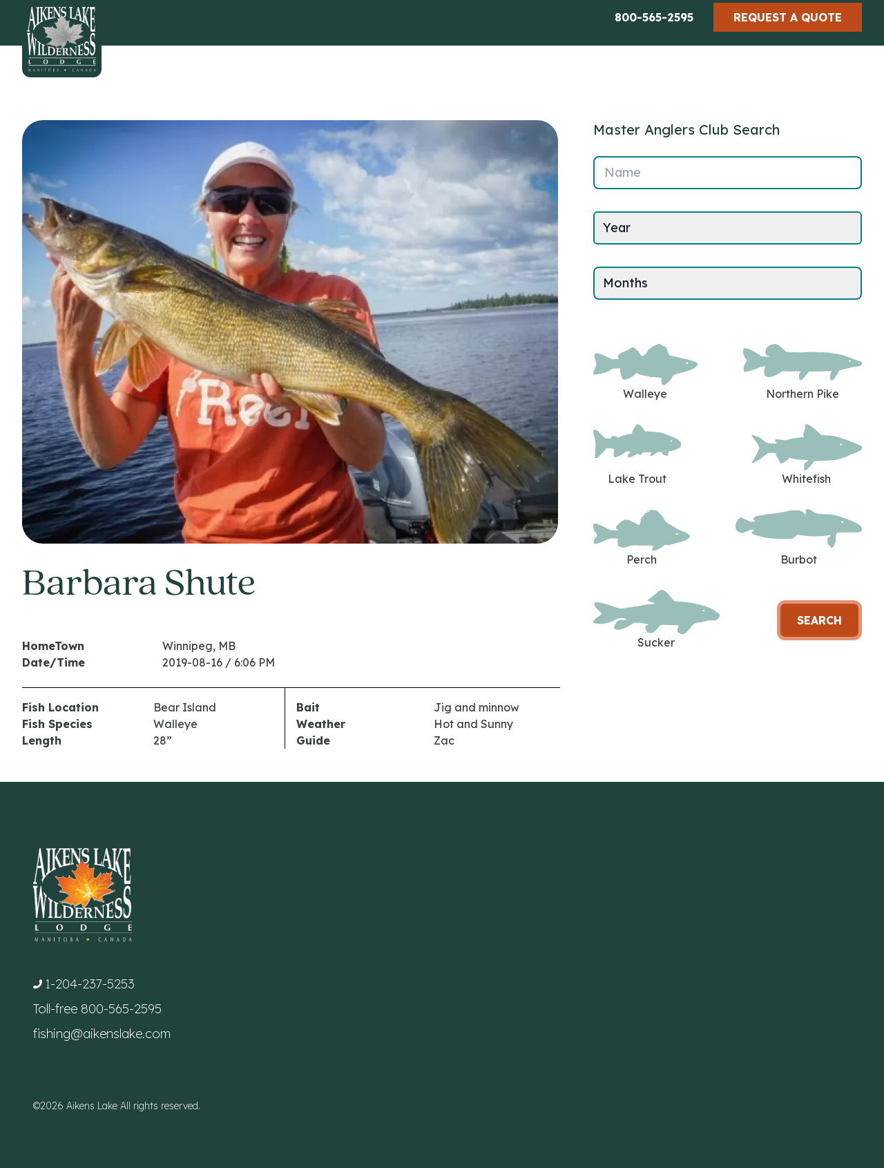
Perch (641, 537)
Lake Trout (637, 455)
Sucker (656, 620)
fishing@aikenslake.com (102, 1034)
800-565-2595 (654, 17)
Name (622, 172)
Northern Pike (802, 372)
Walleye (645, 372)
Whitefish (806, 455)
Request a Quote (787, 17)
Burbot (799, 537)
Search (819, 620)
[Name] (727, 172)
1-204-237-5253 (90, 984)
